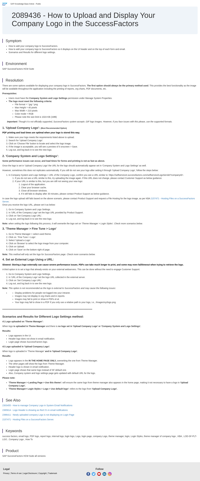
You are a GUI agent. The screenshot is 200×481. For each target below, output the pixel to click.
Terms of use (16, 473)
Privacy (6, 473)
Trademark (52, 473)
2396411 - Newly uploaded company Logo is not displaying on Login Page (38, 415)
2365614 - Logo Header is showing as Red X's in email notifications (35, 410)
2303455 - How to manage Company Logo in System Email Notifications (37, 405)
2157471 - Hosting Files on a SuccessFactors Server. (28, 419)
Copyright (42, 473)
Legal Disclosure (30, 473)
